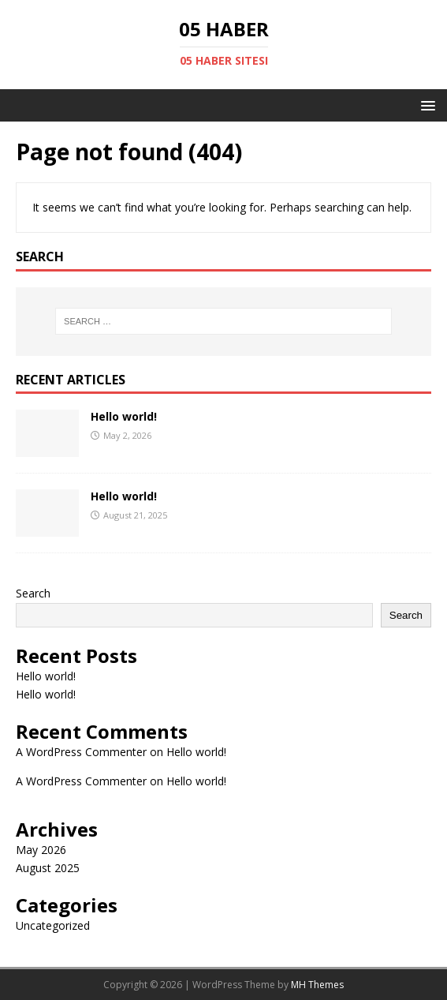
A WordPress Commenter (81, 751)
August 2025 (48, 867)
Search (33, 593)
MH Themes (317, 984)
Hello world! (124, 416)
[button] (425, 104)
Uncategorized (53, 925)
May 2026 (41, 849)
